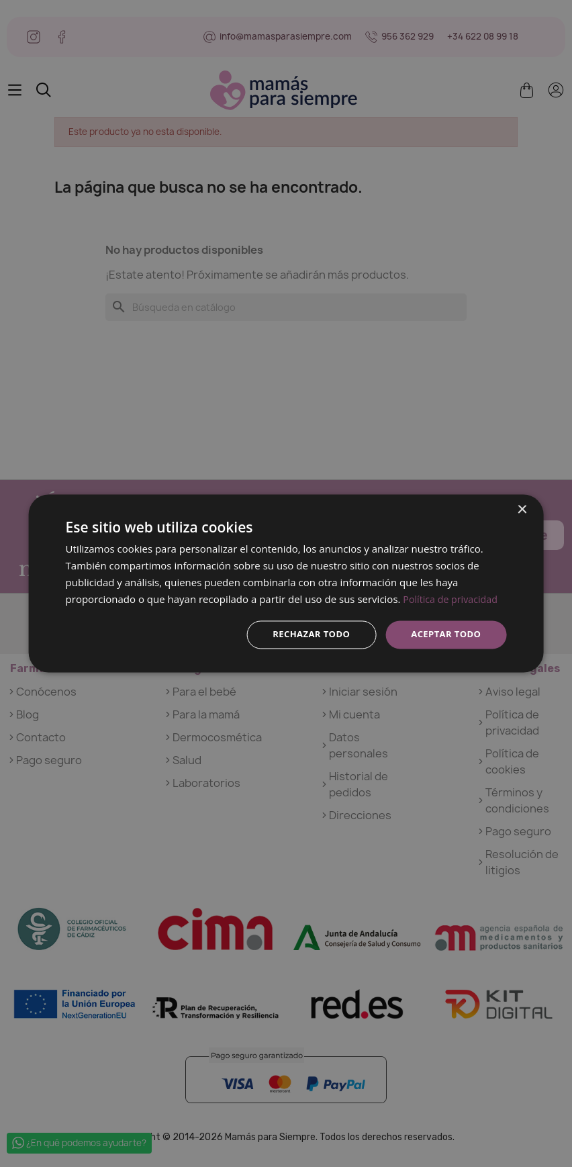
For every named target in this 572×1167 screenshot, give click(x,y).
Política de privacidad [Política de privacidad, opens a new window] (452, 598)
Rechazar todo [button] (304, 634)
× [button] (521, 509)
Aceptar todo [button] (443, 634)
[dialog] (286, 583)
